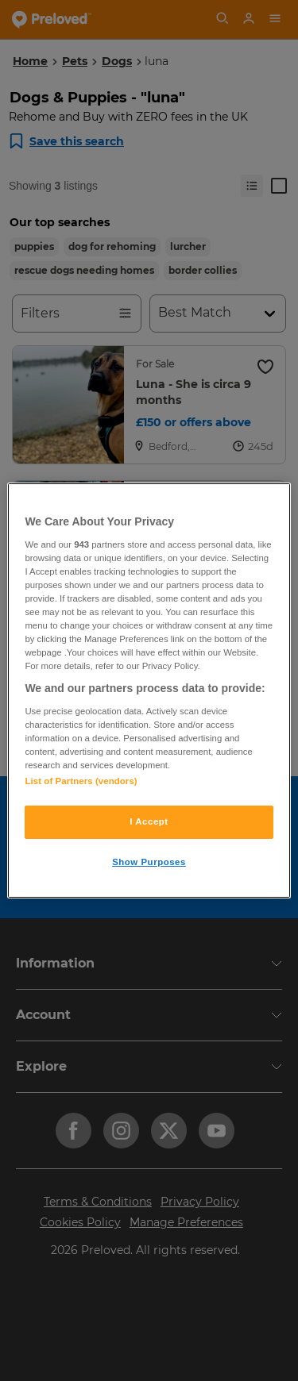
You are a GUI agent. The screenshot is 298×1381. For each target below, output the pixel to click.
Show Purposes (149, 862)
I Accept (149, 821)
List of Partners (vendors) (81, 781)
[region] (148, 690)
